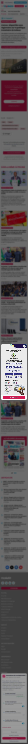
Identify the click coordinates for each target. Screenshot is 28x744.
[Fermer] (24, 346)
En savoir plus (14, 397)
